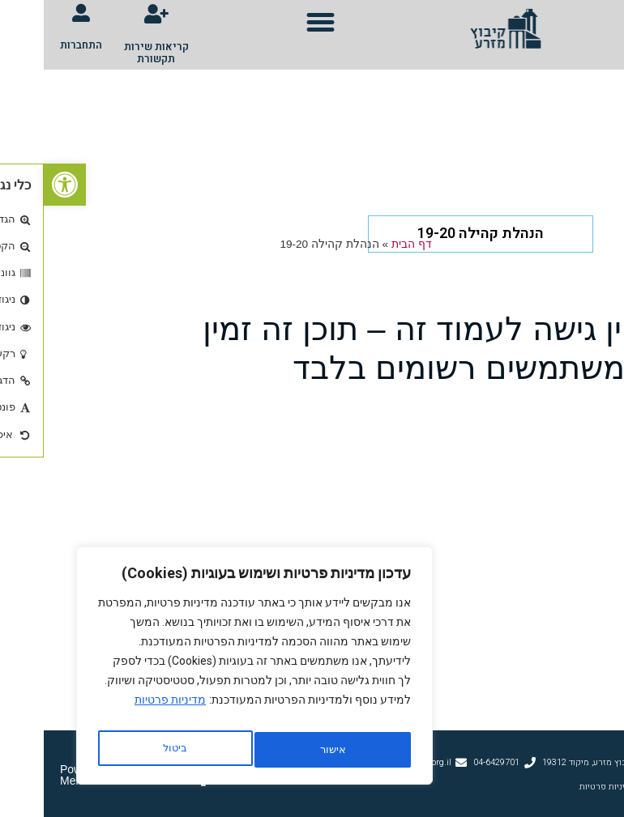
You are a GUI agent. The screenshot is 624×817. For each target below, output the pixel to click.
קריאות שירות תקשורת (112, 50)
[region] (210, 670)
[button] (277, 22)
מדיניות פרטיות (126, 709)
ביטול (284, 749)
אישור (131, 749)
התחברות (37, 45)
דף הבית (368, 242)
